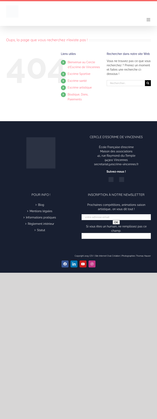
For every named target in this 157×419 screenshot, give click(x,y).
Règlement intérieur (41, 223)
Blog (41, 204)
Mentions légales (41, 211)
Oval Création (113, 256)
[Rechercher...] (126, 83)
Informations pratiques (41, 217)
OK (116, 222)
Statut (41, 230)
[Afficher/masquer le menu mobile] (149, 20)
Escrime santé (77, 80)
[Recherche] (148, 83)
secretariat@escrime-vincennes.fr (116, 164)
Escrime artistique (80, 87)
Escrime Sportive (79, 73)
